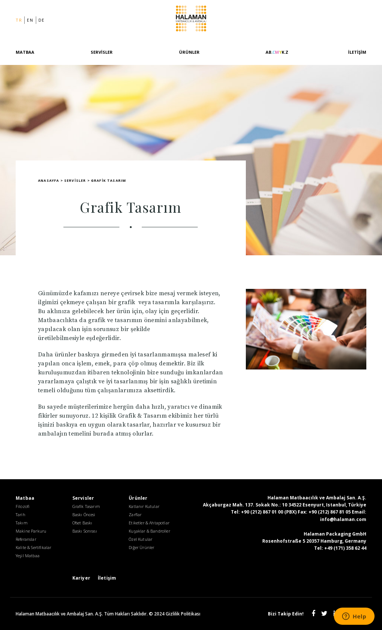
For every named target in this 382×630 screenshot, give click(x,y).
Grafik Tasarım (86, 506)
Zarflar (135, 514)
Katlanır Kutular (144, 506)
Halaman (191, 20)
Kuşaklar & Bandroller (149, 531)
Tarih (20, 514)
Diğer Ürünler (141, 547)
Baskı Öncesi (84, 514)
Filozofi (22, 506)
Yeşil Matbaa (28, 555)
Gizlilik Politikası (183, 614)
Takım (22, 522)
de (41, 20)
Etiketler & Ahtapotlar (149, 522)
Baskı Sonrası (84, 531)
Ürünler (189, 52)
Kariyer (81, 578)
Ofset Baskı (82, 522)
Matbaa (25, 52)
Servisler (102, 52)
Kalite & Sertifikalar (33, 547)
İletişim (357, 52)
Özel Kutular (140, 539)
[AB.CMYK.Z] (277, 57)
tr (19, 20)
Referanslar (26, 539)
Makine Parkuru (31, 531)
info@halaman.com (343, 519)
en (30, 20)
